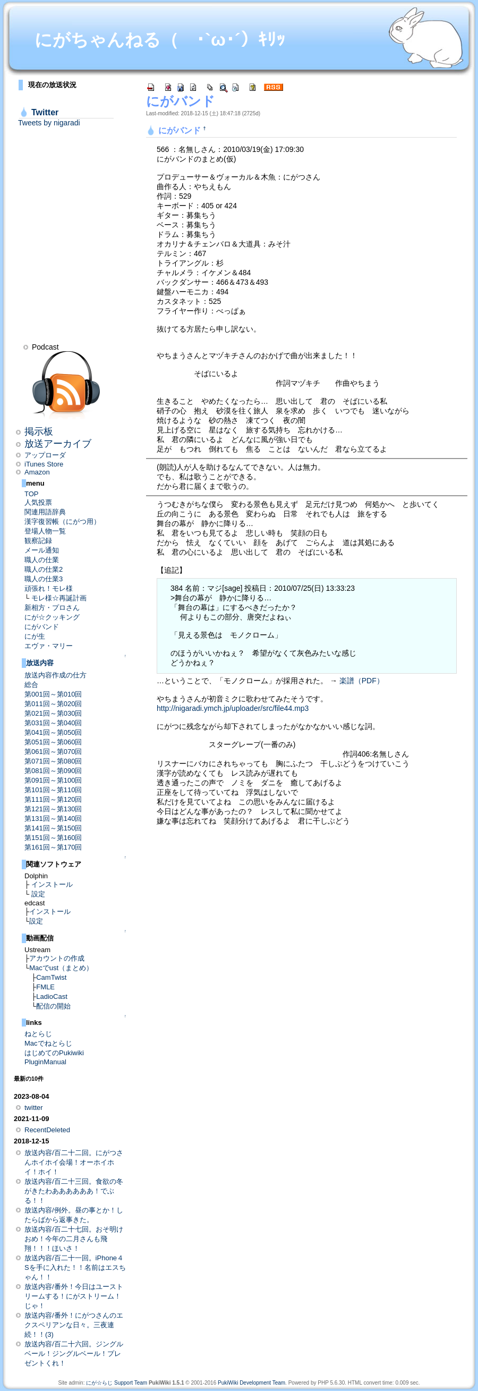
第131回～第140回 (53, 818)
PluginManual (45, 1062)
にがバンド (41, 627)
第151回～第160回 (53, 838)
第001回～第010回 (53, 694)
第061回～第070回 (53, 752)
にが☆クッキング (52, 617)
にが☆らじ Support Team (116, 1383)
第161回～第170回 (53, 847)
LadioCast (51, 996)
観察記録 (38, 541)
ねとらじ (38, 1034)
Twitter (44, 112)
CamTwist (51, 977)
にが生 (34, 636)
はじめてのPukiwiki (54, 1053)
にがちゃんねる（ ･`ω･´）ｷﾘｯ (160, 39)
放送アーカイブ (57, 443)
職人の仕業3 (43, 579)
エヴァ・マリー (48, 646)
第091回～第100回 (53, 780)
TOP (31, 494)
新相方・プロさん (52, 608)
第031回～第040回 (53, 723)
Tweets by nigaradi (49, 122)
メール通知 (41, 550)
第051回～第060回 (53, 742)
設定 (38, 894)
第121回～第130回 (53, 809)
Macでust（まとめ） (61, 968)
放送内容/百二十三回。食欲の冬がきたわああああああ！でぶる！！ (73, 1191)
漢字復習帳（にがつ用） (62, 521)
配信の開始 (53, 1006)
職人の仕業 (41, 560)
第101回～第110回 (53, 790)
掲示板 (38, 431)
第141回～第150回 (53, 828)
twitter (33, 1108)
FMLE (45, 987)
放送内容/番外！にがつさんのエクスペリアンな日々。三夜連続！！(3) (73, 1324)
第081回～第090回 (53, 771)
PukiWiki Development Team (251, 1383)
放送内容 (40, 663)
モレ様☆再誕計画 (59, 598)
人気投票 (38, 502)
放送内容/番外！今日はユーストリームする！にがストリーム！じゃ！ (73, 1296)
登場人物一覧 (45, 531)
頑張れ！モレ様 (48, 588)
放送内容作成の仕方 (55, 675)
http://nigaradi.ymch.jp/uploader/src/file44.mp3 (233, 708)
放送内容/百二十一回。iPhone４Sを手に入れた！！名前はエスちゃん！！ (75, 1267)
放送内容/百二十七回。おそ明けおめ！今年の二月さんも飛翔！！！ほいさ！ (73, 1238)
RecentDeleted (47, 1130)
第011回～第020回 (53, 704)
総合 (31, 685)
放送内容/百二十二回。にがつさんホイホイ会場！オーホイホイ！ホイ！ (73, 1162)
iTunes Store (43, 464)
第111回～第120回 (53, 799)
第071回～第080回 (53, 761)
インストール (52, 884)
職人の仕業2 (43, 569)
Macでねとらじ (48, 1043)
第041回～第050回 (53, 732)
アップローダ (45, 455)
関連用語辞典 (45, 512)
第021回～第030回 (53, 713)
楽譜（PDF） (361, 680)
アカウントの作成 (56, 958)
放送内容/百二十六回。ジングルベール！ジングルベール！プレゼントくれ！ (73, 1353)
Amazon (37, 472)
